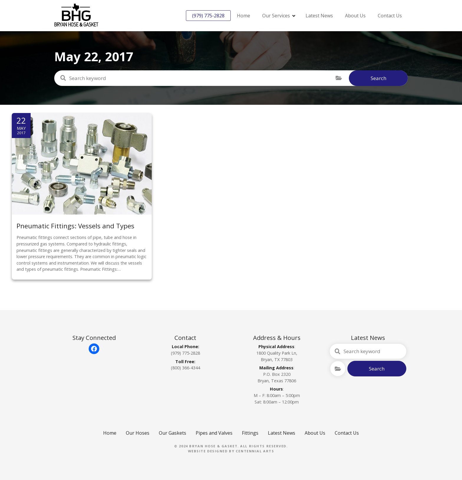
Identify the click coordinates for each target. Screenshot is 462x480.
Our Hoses (137, 433)
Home (243, 15)
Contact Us (390, 15)
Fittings (250, 433)
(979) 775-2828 (208, 15)
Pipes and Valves (214, 433)
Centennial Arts (255, 451)
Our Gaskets (172, 433)
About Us (355, 15)
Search (378, 78)
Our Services (276, 15)
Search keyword (63, 78)
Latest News (319, 15)
